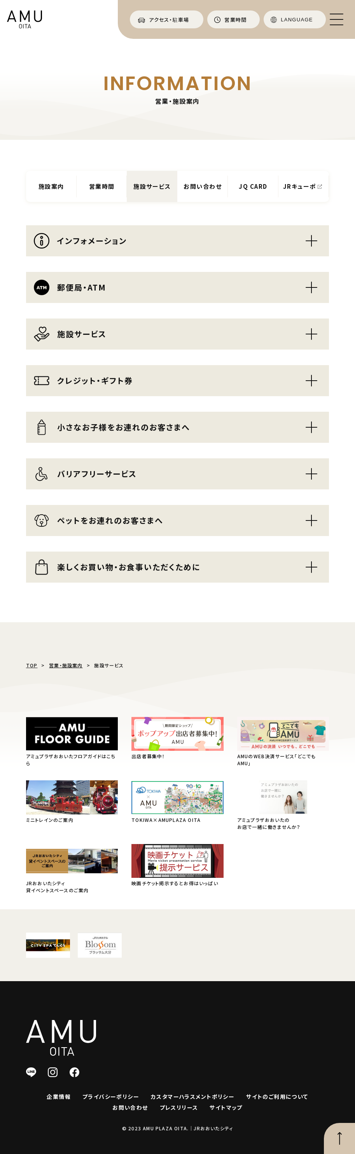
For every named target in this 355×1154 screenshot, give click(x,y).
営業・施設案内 (65, 665)
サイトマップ (226, 1107)
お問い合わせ (203, 186)
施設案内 (51, 186)
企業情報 (59, 1096)
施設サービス (152, 186)
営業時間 (102, 186)
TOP (32, 665)
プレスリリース (179, 1107)
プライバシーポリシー (110, 1096)
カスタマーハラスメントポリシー (192, 1096)
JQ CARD (253, 186)
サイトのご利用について (277, 1096)
